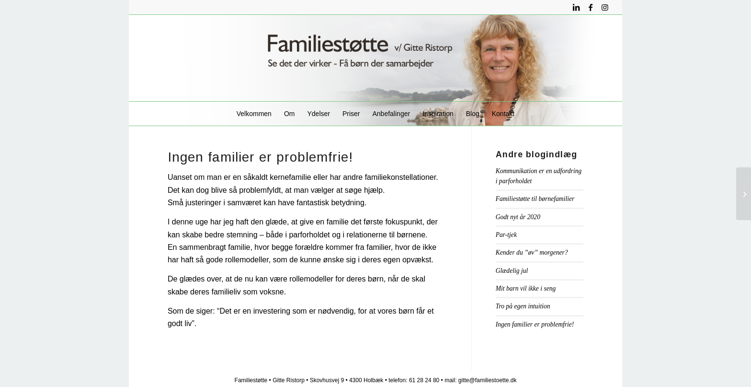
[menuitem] (254, 114)
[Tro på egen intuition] (743, 193)
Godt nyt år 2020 (518, 217)
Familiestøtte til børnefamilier (535, 198)
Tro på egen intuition (523, 306)
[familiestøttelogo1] (375, 58)
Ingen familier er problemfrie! (535, 324)
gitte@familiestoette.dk (487, 380)
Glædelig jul (512, 270)
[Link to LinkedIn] (576, 7)
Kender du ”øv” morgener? (532, 252)
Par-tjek (506, 234)
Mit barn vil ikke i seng (526, 288)
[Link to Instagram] (605, 7)
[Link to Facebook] (590, 7)
